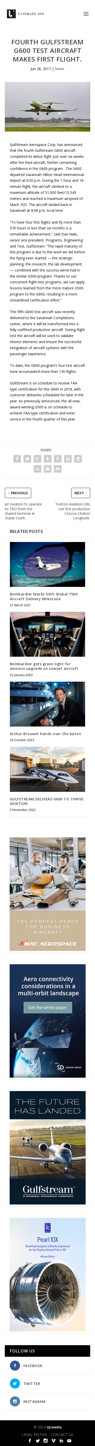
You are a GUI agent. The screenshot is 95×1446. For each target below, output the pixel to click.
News (59, 68)
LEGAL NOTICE (34, 1434)
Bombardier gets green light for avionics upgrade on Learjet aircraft (44, 666)
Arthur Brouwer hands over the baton (45, 733)
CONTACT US (62, 1434)
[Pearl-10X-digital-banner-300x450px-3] (48, 1330)
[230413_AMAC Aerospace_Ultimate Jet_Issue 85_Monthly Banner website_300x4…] (48, 949)
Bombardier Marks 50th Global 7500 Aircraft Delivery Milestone (44, 596)
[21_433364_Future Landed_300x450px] (48, 1203)
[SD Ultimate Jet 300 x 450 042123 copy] (48, 1076)
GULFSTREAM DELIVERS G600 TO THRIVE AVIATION (47, 801)
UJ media (54, 1427)
